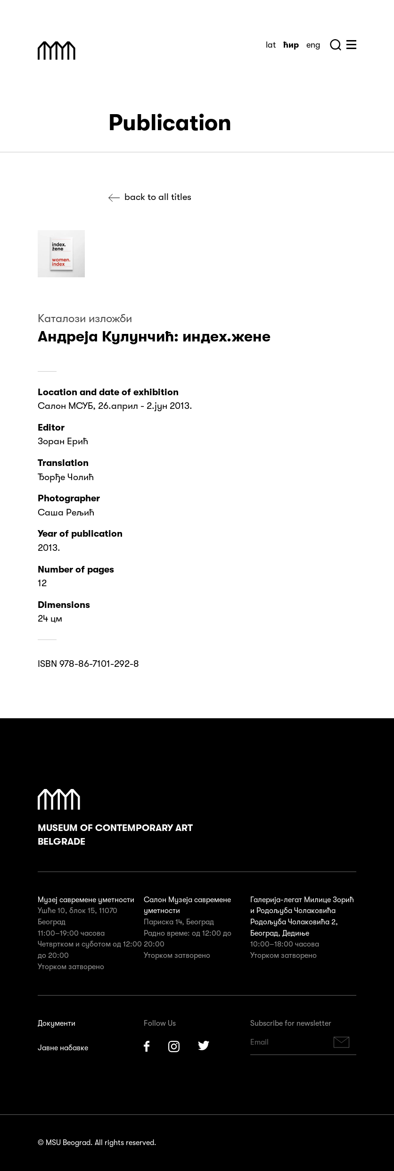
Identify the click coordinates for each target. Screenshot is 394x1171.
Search (335, 44)
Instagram (174, 1046)
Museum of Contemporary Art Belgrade (115, 818)
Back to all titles (157, 196)
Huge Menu (351, 44)
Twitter (204, 1046)
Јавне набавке (63, 1048)
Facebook (146, 1046)
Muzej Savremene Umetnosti (56, 50)
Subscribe (341, 1042)
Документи (56, 1023)
